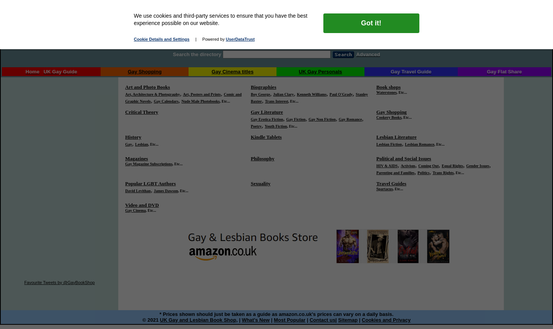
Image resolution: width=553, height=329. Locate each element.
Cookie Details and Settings (162, 39)
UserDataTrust (240, 39)
